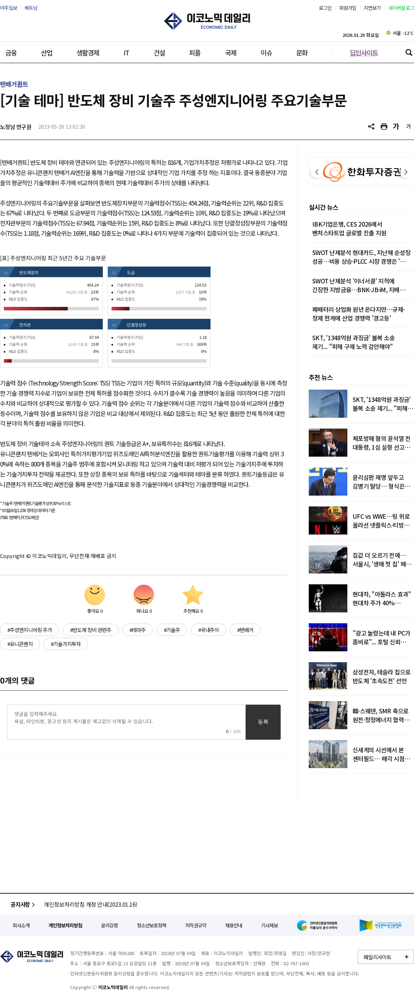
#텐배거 (245, 629)
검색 (408, 52)
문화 (301, 52)
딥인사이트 (364, 52)
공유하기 (372, 126)
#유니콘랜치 (20, 643)
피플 (194, 52)
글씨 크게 (396, 126)
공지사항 (24, 904)
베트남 (31, 7)
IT (126, 52)
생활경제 (87, 52)
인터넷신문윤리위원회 (318, 925)
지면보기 (372, 7)
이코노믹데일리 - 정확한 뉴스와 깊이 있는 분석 (207, 21)
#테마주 (137, 629)
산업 (46, 52)
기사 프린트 (384, 126)
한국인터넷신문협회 (380, 925)
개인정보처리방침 (65, 925)
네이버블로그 (401, 7)
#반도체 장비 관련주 (90, 629)
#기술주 (172, 629)
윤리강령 (109, 925)
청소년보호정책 (151, 925)
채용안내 (233, 925)
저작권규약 (195, 925)
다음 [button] (406, 172)
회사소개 (21, 925)
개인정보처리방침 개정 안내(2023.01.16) (90, 904)
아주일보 (8, 7)
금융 (10, 52)
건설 (159, 52)
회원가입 (347, 7)
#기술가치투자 (66, 643)
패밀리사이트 (377, 957)
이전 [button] (316, 172)
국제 (230, 52)
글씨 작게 (408, 126)
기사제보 (269, 925)
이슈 (266, 52)
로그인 (325, 7)
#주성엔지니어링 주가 (29, 629)
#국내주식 (208, 629)
